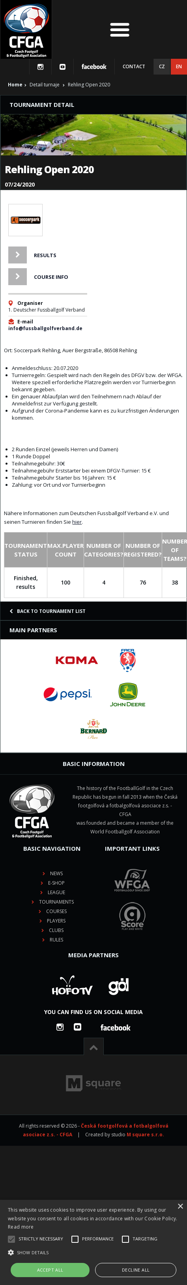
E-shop (56, 883)
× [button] (180, 1207)
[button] (93, 1252)
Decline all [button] (136, 1270)
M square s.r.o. (145, 1134)
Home (15, 84)
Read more (21, 1226)
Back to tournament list (47, 611)
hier (77, 521)
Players (56, 920)
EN (179, 66)
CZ (162, 66)
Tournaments (56, 901)
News (56, 873)
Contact (134, 66)
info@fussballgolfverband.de (45, 328)
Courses (56, 911)
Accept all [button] (50, 1270)
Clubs (56, 930)
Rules (56, 939)
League (56, 892)
